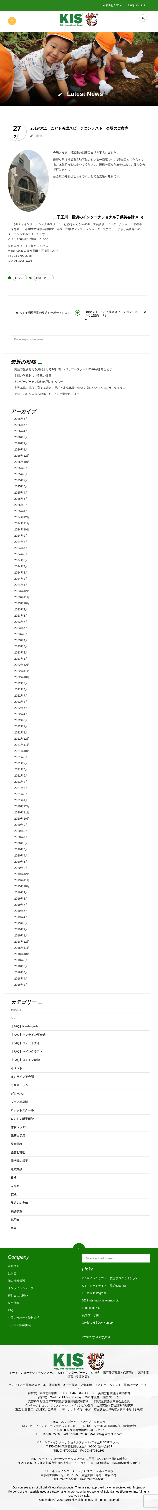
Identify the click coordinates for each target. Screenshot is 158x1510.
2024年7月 (21, 548)
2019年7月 (21, 904)
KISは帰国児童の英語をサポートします (45, 312)
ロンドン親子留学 (22, 1118)
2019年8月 (21, 898)
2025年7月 (21, 480)
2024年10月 (22, 529)
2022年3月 (21, 720)
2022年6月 (21, 701)
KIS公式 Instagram (94, 1293)
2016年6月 (21, 984)
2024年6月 (21, 554)
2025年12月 (22, 455)
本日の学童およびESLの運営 (32, 375)
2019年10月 (22, 886)
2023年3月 (21, 646)
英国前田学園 (90, 1315)
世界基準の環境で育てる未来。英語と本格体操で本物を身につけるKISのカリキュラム (69, 387)
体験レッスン (19, 1127)
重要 (13, 1228)
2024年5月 (21, 560)
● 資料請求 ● (112, 5)
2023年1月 (21, 658)
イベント (20, 277)
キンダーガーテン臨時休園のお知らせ (38, 381)
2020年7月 (21, 837)
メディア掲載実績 (19, 1325)
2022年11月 (22, 671)
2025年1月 (21, 511)
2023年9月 (21, 609)
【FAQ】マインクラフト (27, 1051)
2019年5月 (21, 910)
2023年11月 (22, 597)
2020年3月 (21, 861)
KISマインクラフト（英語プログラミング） (110, 1278)
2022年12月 (22, 664)
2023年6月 (21, 628)
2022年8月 (21, 689)
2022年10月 (22, 677)
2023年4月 (21, 640)
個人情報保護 (16, 1280)
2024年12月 (22, 517)
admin (39, 135)
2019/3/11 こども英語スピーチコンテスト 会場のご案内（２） (115, 313)
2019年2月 (21, 929)
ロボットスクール (22, 1110)
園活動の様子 (19, 1160)
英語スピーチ (43, 277)
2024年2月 (21, 578)
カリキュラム (19, 1085)
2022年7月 (21, 695)
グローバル (18, 1093)
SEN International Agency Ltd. (101, 1300)
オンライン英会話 (22, 1076)
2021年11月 (22, 744)
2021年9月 (21, 757)
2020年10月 (22, 818)
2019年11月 (22, 880)
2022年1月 (21, 732)
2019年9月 (21, 892)
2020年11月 (22, 812)
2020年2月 (21, 867)
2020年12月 (22, 806)
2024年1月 (21, 584)
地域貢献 (16, 1169)
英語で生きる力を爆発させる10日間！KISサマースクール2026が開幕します (63, 369)
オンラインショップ (21, 1288)
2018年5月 (21, 972)
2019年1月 (21, 935)
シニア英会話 (19, 1102)
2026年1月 (21, 449)
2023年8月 (21, 615)
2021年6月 (21, 769)
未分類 (15, 1186)
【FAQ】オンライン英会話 (28, 1034)
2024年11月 (22, 523)
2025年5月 (21, 486)
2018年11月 (22, 947)
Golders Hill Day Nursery (98, 1322)
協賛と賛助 (18, 1152)
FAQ (11, 1310)
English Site (136, 5)
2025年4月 (21, 492)
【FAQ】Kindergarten (25, 1026)
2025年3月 (21, 498)
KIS (13, 1018)
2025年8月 (21, 474)
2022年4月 (21, 714)
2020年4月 (21, 855)
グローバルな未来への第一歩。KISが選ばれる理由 (46, 394)
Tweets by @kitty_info (96, 1337)
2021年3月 (21, 787)
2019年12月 (22, 874)
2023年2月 (21, 652)
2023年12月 (22, 591)
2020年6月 (21, 843)
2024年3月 (21, 572)
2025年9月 (21, 468)
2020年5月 (21, 849)
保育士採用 (18, 1135)
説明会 (15, 1219)
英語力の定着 (19, 1202)
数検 (13, 1177)
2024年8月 (21, 541)
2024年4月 (21, 566)
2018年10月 (22, 954)
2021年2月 (21, 794)
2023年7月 (21, 621)
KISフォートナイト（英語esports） (105, 1285)
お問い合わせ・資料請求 (24, 1317)
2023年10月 (22, 603)
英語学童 (16, 1211)
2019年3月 (21, 923)
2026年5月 (21, 425)
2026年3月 (21, 437)
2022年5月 (21, 707)
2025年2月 (21, 504)
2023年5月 (21, 634)
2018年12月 (22, 941)
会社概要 (13, 1266)
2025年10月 (22, 461)
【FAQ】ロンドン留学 (25, 1060)
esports (16, 1009)
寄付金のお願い (18, 1295)
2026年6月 (21, 418)
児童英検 (16, 1144)
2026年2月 (21, 443)
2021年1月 (21, 800)
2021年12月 (22, 738)
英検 (13, 1194)
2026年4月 (21, 431)
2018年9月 (21, 960)
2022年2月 (21, 726)
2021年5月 (21, 775)
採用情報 (13, 1303)
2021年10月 (22, 751)
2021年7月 (21, 763)
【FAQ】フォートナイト (27, 1043)
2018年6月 (21, 966)
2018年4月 (21, 978)
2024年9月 (21, 535)
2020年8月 (21, 831)
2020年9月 (21, 824)
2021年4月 (21, 781)
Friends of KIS (91, 1307)
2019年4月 (21, 917)
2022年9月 (21, 683)
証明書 (12, 1273)
